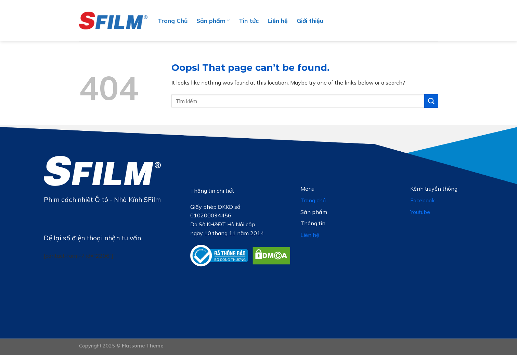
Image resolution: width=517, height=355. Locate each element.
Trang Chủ (173, 20)
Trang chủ (313, 200)
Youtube (420, 211)
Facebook (422, 200)
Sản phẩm (213, 20)
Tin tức (249, 20)
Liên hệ (278, 20)
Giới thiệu (310, 20)
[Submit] (431, 100)
